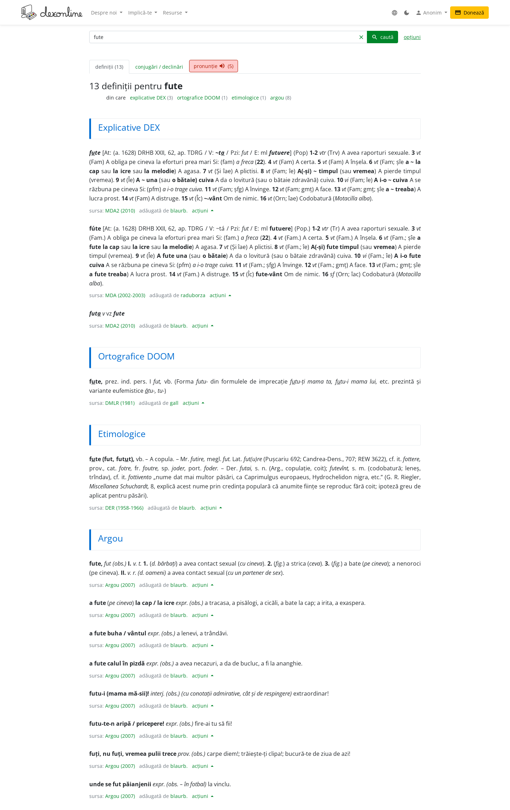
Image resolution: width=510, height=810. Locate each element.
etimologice (246, 97)
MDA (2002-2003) (125, 295)
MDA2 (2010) (120, 210)
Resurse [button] (173, 12)
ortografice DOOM (199, 97)
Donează (469, 12)
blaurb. (179, 210)
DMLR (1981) (120, 403)
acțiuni (201, 210)
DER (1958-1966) (124, 507)
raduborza (193, 295)
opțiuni (412, 37)
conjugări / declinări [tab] (159, 66)
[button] (395, 12)
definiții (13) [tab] (109, 66)
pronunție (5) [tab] (213, 66)
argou (277, 97)
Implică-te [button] (140, 12)
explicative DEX (148, 97)
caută (382, 37)
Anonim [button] (429, 12)
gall (174, 403)
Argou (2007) (120, 585)
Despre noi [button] (104, 12)
